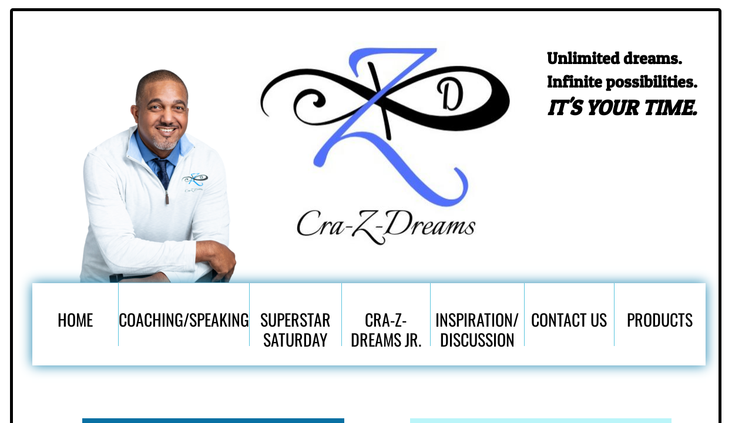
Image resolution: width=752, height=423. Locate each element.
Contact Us (569, 319)
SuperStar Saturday (295, 326)
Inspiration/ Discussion (477, 326)
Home (75, 319)
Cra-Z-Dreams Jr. (386, 326)
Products (660, 319)
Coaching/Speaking (184, 319)
